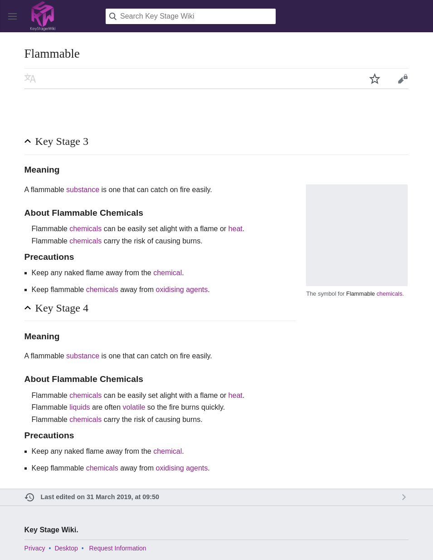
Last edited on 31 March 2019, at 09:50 (100, 497)
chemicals (389, 293)
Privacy (34, 548)
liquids (79, 407)
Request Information (117, 548)
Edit (403, 78)
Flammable (360, 293)
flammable (47, 189)
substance (82, 189)
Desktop (66, 548)
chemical (167, 273)
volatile (134, 407)
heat (236, 229)
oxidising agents (182, 289)
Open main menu (12, 16)
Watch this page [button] (375, 78)
